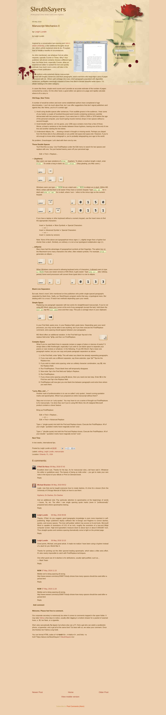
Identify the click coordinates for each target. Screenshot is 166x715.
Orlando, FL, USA (46, 457)
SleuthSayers (48, 9)
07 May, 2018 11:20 (49, 591)
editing (40, 454)
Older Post (103, 694)
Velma (41, 620)
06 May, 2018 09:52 (58, 487)
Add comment (38, 607)
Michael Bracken (44, 487)
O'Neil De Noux (43, 469)
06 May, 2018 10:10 (58, 543)
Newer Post (37, 694)
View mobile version (70, 699)
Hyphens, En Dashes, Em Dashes (50, 497)
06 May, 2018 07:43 (57, 469)
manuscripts (59, 454)
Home (70, 694)
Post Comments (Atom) (75, 709)
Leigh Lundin (49, 454)
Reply (39, 480)
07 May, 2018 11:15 (49, 573)
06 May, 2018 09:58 (58, 517)
